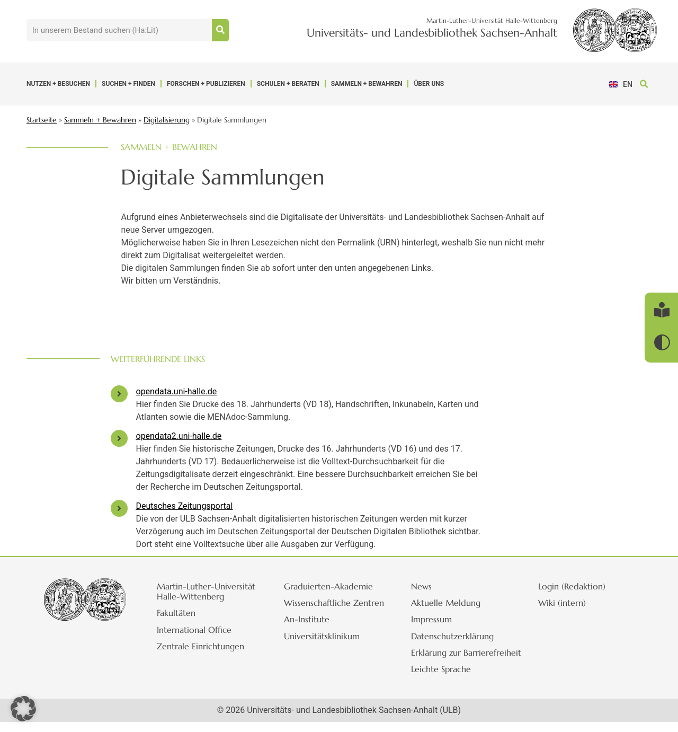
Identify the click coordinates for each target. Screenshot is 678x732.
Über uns (429, 83)
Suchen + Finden (128, 83)
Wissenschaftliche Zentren (324, 607)
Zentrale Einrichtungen (208, 656)
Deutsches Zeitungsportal (184, 506)
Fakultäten (183, 623)
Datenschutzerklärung (459, 636)
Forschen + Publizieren (206, 83)
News (428, 586)
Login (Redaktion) (579, 586)
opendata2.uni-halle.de (179, 436)
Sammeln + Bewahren (367, 83)
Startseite (41, 120)
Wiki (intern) (569, 602)
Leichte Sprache (448, 679)
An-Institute (314, 629)
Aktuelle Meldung (453, 602)
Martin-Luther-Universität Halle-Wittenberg (197, 596)
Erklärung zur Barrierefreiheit (447, 657)
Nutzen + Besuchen (58, 83)
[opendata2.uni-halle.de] (119, 438)
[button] (644, 84)
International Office (201, 639)
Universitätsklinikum (329, 646)
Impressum (438, 619)
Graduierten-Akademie (335, 586)
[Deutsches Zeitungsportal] (119, 508)
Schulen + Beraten (288, 83)
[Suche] (220, 30)
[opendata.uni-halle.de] (119, 394)
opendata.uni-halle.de (176, 391)
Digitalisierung (167, 120)
